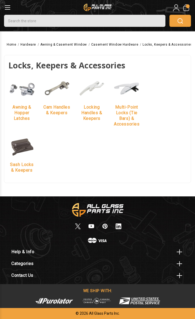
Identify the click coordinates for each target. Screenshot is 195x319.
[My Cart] (185, 7)
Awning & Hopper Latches (21, 113)
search (180, 21)
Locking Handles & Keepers (91, 113)
